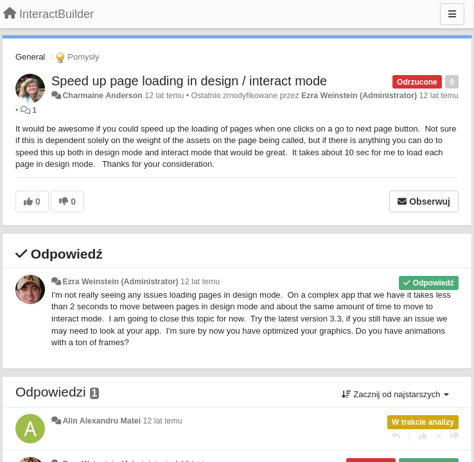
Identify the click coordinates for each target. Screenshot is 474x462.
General (30, 57)
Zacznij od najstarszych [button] (395, 394)
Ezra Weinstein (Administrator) (359, 95)
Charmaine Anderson (102, 95)
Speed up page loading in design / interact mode (189, 81)
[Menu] (452, 14)
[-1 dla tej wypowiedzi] (454, 436)
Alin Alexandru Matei (101, 420)
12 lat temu (200, 281)
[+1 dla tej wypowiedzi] (423, 436)
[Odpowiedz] (396, 436)
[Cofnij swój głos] (438, 436)
